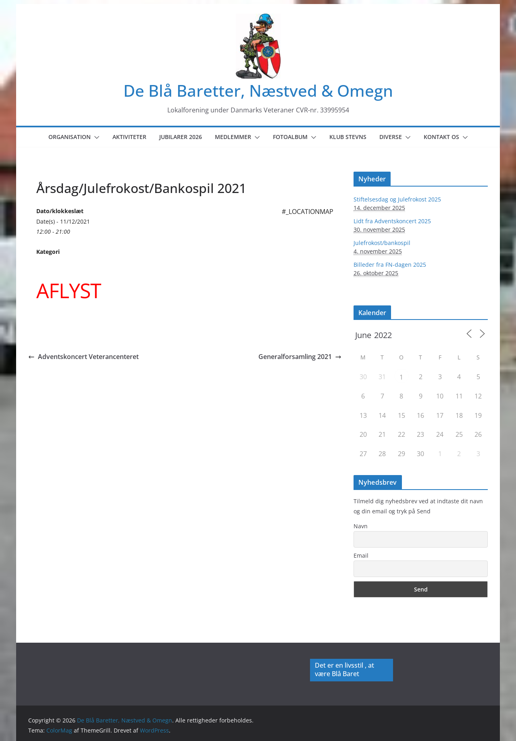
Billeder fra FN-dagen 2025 (390, 264)
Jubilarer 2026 (180, 137)
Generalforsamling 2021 (299, 356)
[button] (95, 137)
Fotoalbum (290, 137)
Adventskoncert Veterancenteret (83, 356)
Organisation (69, 137)
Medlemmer (233, 137)
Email (361, 555)
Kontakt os (441, 137)
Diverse (390, 137)
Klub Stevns (347, 137)
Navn (361, 526)
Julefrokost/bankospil (382, 243)
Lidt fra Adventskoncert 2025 (392, 221)
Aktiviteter (129, 137)
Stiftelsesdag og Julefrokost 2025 (397, 199)
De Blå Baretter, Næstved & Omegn (258, 90)
